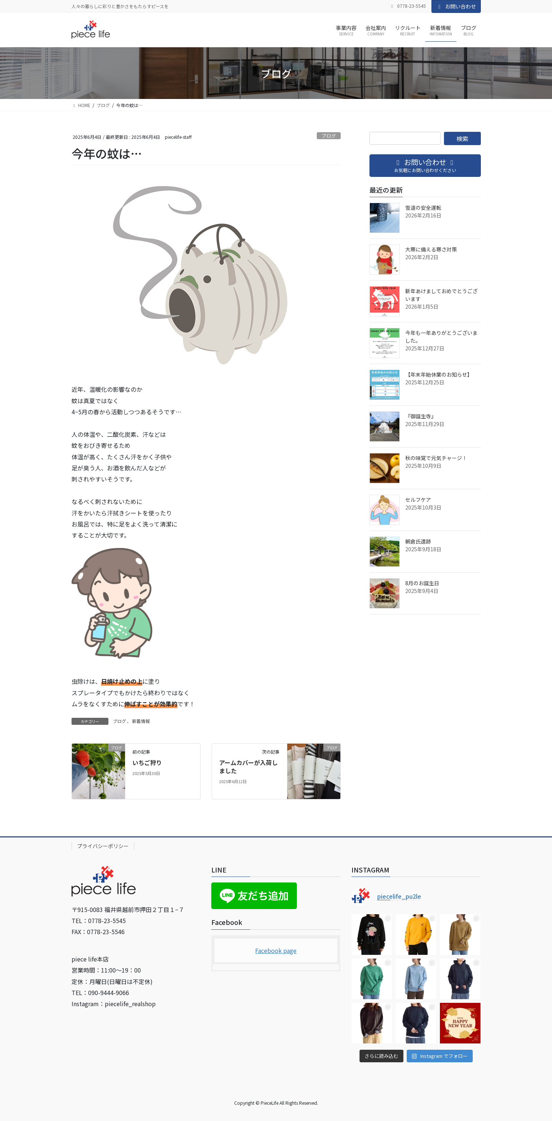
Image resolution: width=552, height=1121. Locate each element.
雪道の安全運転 (423, 207)
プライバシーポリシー (103, 846)
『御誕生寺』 (420, 416)
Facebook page (275, 950)
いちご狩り (147, 762)
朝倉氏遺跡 (418, 541)
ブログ (329, 135)
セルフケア (418, 499)
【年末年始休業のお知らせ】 (438, 374)
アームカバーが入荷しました (248, 766)
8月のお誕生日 (422, 583)
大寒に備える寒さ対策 (431, 249)
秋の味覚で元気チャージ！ (436, 458)
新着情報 (141, 721)
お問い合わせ (456, 6)
